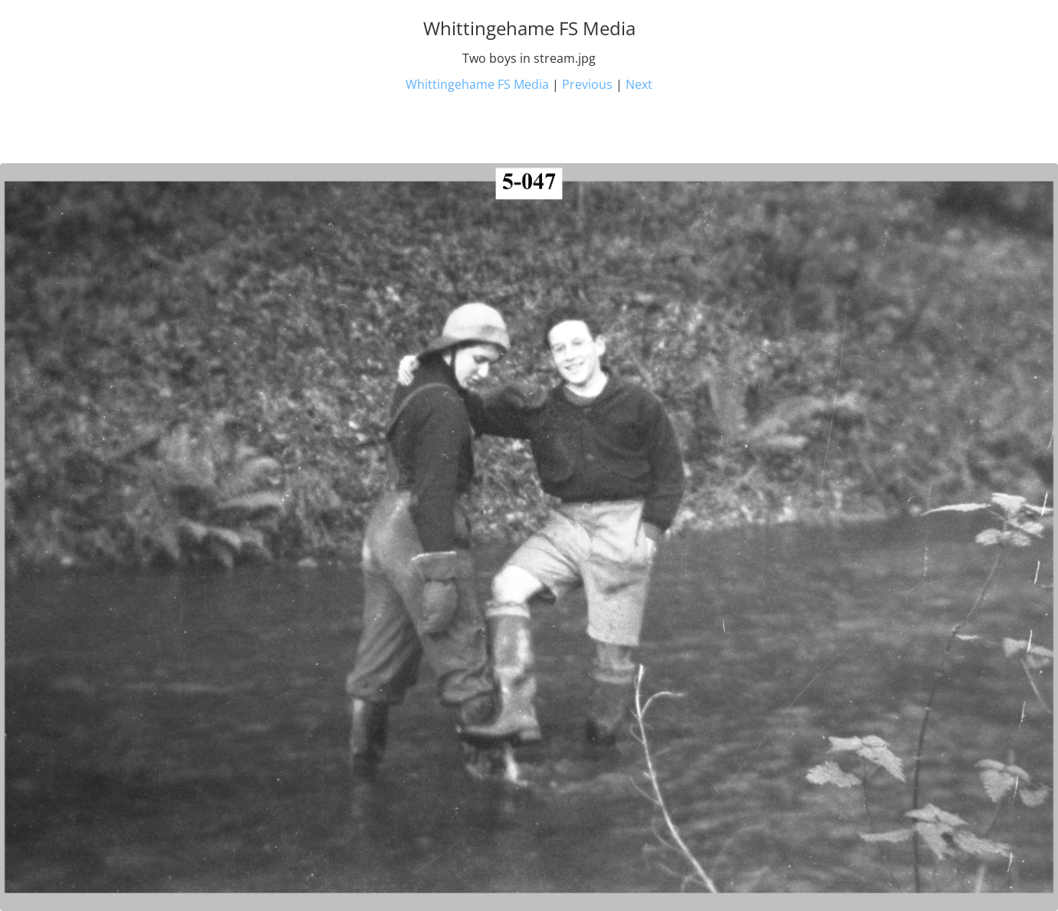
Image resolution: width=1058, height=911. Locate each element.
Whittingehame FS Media (477, 84)
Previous (587, 84)
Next (639, 84)
